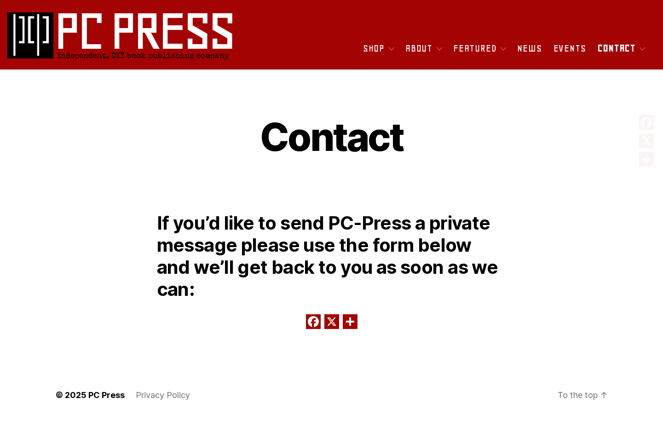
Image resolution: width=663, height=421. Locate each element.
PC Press (106, 395)
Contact (616, 48)
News (529, 48)
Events (569, 48)
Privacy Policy (163, 395)
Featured (474, 48)
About (418, 48)
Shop (374, 48)
